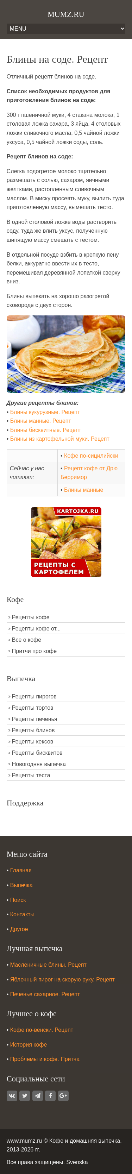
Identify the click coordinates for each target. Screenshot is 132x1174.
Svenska (77, 1162)
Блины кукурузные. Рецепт (45, 412)
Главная (21, 870)
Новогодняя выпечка (39, 764)
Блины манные (83, 490)
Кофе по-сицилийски (91, 456)
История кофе (28, 1045)
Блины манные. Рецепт (40, 421)
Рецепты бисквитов (37, 753)
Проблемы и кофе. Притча (45, 1059)
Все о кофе (27, 640)
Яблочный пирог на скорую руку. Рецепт (62, 979)
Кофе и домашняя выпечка (84, 1141)
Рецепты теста (31, 775)
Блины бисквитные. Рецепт (45, 430)
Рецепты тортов (33, 708)
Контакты (22, 914)
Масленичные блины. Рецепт (48, 965)
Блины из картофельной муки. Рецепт (59, 439)
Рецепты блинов (33, 730)
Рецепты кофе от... (36, 629)
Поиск (18, 900)
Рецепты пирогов (34, 696)
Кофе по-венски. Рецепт (41, 1030)
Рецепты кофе (31, 617)
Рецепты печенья (34, 719)
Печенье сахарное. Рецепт (45, 994)
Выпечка (21, 885)
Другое (19, 929)
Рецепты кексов (33, 742)
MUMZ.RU (66, 14)
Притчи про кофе (34, 651)
